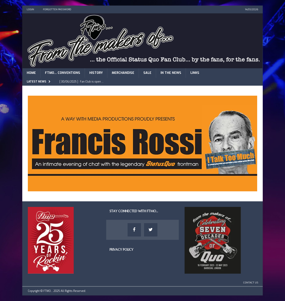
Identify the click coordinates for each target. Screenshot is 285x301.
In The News (171, 73)
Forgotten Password (57, 9)
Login (30, 9)
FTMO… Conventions (62, 73)
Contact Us (250, 282)
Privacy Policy (121, 250)
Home (31, 73)
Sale (147, 73)
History (96, 73)
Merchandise (123, 73)
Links (194, 73)
